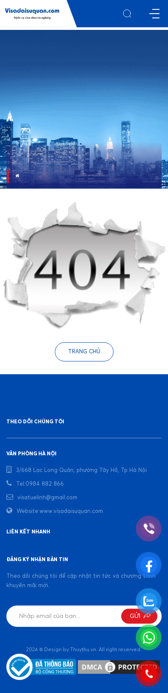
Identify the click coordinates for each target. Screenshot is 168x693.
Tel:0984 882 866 (40, 484)
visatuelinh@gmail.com (47, 498)
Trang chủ (84, 352)
